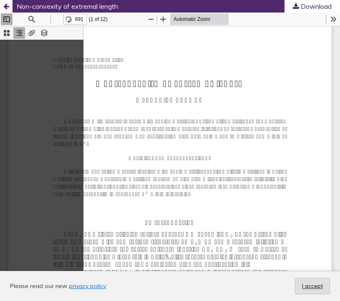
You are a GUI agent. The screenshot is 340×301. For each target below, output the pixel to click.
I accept (312, 286)
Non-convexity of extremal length (67, 6)
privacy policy (87, 286)
